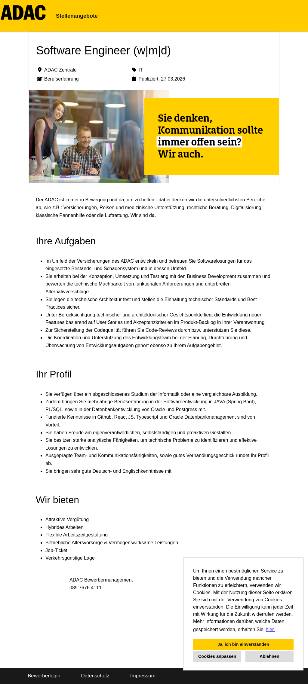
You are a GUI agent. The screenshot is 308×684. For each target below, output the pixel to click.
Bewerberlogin (44, 676)
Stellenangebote (77, 16)
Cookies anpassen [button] (217, 656)
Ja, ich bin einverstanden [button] (243, 644)
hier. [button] (270, 629)
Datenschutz (95, 676)
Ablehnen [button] (269, 656)
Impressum (143, 676)
